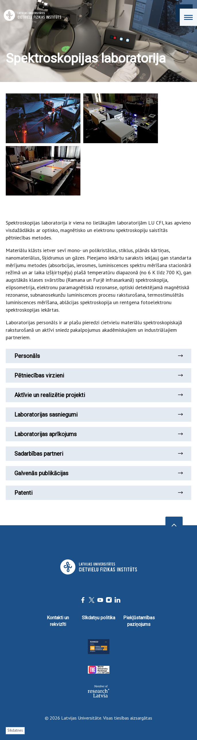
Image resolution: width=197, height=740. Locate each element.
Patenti (98, 492)
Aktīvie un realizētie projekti (98, 395)
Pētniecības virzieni (98, 375)
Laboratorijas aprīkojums (98, 434)
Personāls (98, 355)
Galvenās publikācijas (98, 473)
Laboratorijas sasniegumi (98, 414)
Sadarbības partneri (98, 453)
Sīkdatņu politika (98, 617)
